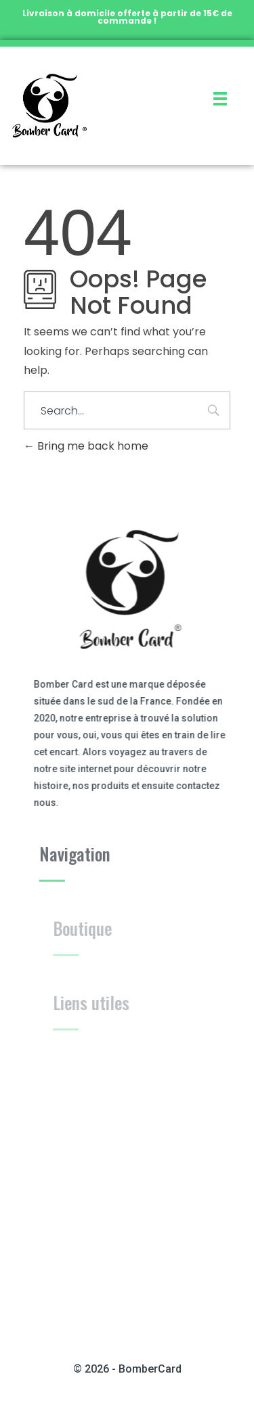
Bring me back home (86, 446)
